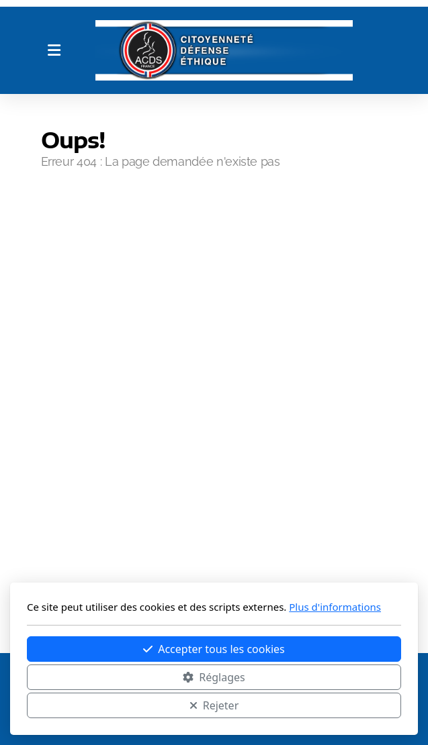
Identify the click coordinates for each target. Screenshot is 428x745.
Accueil (75, 215)
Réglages (214, 677)
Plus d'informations (335, 606)
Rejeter (214, 705)
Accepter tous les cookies (214, 649)
